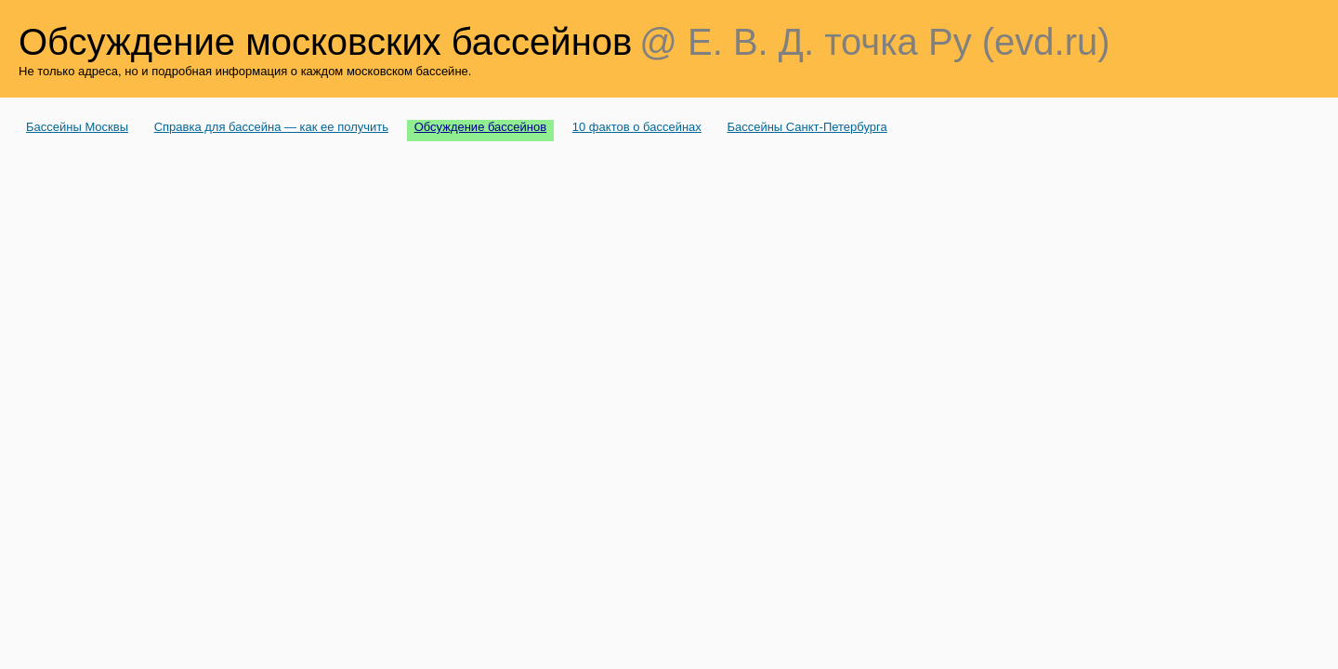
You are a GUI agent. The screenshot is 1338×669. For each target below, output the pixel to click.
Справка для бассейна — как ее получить (271, 127)
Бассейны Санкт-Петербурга (806, 127)
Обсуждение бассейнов (480, 127)
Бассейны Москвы (77, 127)
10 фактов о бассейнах (637, 127)
